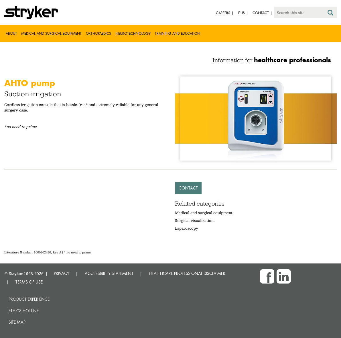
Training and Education (177, 33)
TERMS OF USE (29, 282)
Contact (188, 188)
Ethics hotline (24, 310)
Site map (17, 322)
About (11, 33)
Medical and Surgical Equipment (51, 33)
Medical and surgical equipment (203, 212)
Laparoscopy (186, 228)
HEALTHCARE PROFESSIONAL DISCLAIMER (187, 273)
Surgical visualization (194, 220)
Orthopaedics (98, 33)
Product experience (29, 299)
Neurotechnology (133, 33)
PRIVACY (61, 273)
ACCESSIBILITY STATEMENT (109, 273)
